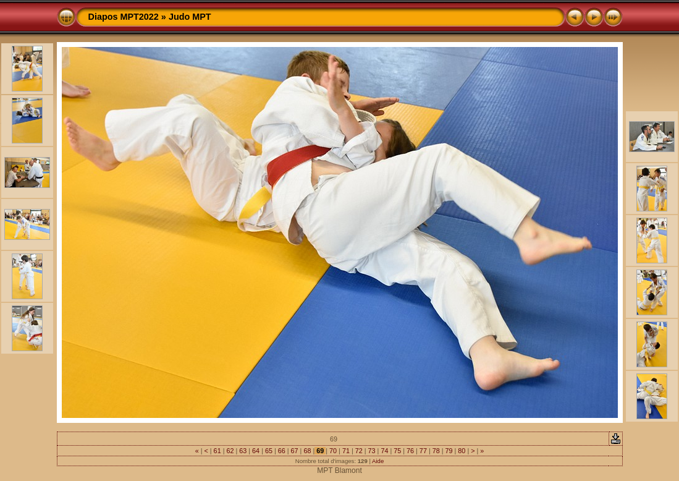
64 (255, 450)
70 (333, 450)
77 (423, 450)
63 (242, 450)
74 (384, 450)
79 (449, 450)
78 (436, 450)
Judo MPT (190, 17)
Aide (378, 461)
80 (461, 450)
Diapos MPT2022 (123, 17)
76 (410, 450)
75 (397, 450)
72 (359, 450)
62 (229, 450)
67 (294, 450)
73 (371, 450)
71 (346, 450)
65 (268, 450)
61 (217, 450)
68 (307, 450)
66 (281, 450)
